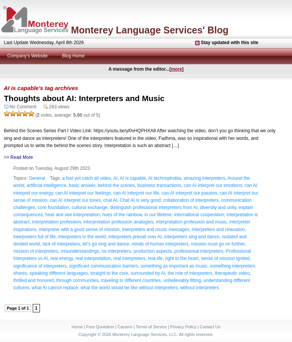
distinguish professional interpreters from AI (153, 207)
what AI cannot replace (55, 287)
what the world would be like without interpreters (129, 287)
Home (77, 327)
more (176, 69)
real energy (61, 258)
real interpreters (129, 258)
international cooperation (199, 214)
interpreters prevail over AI (135, 236)
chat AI (110, 200)
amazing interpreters (204, 178)
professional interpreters (199, 251)
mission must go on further (217, 244)
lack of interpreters (61, 244)
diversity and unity (218, 207)
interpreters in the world (82, 236)
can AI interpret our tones (75, 200)
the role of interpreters (190, 273)
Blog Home (73, 56)
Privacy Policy (183, 327)
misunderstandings (80, 251)
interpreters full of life (34, 236)
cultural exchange (89, 207)
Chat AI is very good (140, 200)
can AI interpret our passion (189, 193)
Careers (124, 327)
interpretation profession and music (191, 222)
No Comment (23, 106)
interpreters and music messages (155, 229)
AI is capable (133, 178)
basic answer (82, 185)
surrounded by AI (148, 273)
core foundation (53, 207)
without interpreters (199, 287)
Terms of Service (151, 327)
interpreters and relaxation (218, 229)
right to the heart (181, 258)
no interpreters (116, 251)
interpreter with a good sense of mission (79, 229)
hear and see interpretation (72, 214)
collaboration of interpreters (190, 200)
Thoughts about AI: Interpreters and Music (84, 98)
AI (115, 178)
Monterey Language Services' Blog (150, 30)
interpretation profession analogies (118, 222)
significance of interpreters (40, 266)
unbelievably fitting (182, 280)
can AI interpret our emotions (213, 185)
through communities (77, 280)
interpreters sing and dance (191, 236)
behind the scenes (116, 185)
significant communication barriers (103, 266)
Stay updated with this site (229, 42)
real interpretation (93, 258)
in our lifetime (157, 214)
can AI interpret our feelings (83, 193)
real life (155, 258)
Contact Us (210, 327)
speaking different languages (59, 273)
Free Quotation (100, 327)
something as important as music (174, 266)
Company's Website (27, 56)
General (37, 178)
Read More (21, 157)
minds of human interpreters (160, 244)
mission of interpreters (35, 251)
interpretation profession (56, 222)
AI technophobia (164, 178)
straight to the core (109, 273)
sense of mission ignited (225, 258)
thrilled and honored (33, 280)
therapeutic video (232, 273)
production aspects (152, 251)
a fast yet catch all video (86, 178)
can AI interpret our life (136, 193)
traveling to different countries (131, 280)
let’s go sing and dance (106, 244)
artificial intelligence (46, 185)
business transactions (159, 185)
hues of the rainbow (122, 214)
